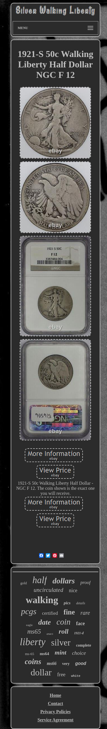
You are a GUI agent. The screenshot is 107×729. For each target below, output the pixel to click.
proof (85, 582)
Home (55, 695)
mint (61, 652)
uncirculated (48, 590)
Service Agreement (55, 719)
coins (33, 661)
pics (67, 603)
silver (60, 642)
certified (50, 613)
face (80, 623)
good (80, 663)
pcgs (29, 611)
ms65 (34, 631)
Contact (55, 703)
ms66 (52, 663)
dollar (41, 672)
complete (83, 645)
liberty (32, 641)
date (44, 622)
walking (42, 600)
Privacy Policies (55, 711)
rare (85, 613)
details (80, 603)
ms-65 (29, 654)
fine (69, 612)
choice (79, 653)
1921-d (79, 633)
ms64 (44, 653)
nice (73, 590)
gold (23, 583)
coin (63, 621)
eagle (29, 625)
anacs (50, 633)
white (75, 676)
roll (64, 631)
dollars (64, 580)
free (61, 674)
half (40, 580)
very (65, 664)
